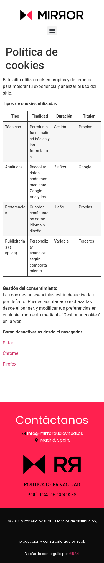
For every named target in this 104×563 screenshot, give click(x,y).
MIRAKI (74, 553)
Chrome (10, 353)
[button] (52, 30)
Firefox (9, 364)
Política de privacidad (52, 484)
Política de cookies (52, 494)
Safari (8, 342)
